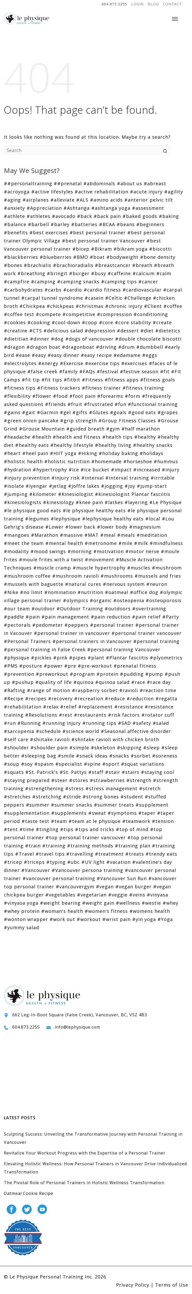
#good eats (142, 412)
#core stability (133, 322)
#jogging (112, 486)
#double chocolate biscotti (148, 339)
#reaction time (158, 690)
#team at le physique (95, 821)
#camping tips (119, 281)
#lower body (112, 527)
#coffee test (19, 314)
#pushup (23, 682)
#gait (28, 412)
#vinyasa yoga (21, 903)
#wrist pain (116, 919)
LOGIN (137, 4)
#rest (65, 715)
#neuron (156, 584)
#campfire (16, 281)
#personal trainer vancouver (146, 633)
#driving (106, 347)
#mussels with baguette (33, 584)
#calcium (143, 273)
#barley (60, 224)
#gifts (79, 412)
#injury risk (65, 478)
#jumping (16, 494)
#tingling (47, 829)
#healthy (145, 437)
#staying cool (157, 772)
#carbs (53, 290)
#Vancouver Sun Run (122, 878)
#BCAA (107, 224)
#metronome (101, 543)
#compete (48, 314)
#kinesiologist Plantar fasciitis (132, 494)
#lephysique (66, 519)
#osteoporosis (164, 600)
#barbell (38, 224)
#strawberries (107, 780)
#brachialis (37, 265)
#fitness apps (122, 380)
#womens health (149, 911)
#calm (163, 273)
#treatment (109, 854)
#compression (114, 314)
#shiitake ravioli (50, 739)
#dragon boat (43, 347)
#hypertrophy (50, 470)
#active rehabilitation (101, 192)
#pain (33, 617)
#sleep (151, 747)
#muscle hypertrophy (99, 568)
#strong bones (101, 797)
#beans (126, 224)
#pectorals (17, 625)
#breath (142, 265)
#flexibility (17, 396)
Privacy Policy (132, 1285)
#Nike (11, 592)
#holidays (151, 453)
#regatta (166, 698)
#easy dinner (63, 355)
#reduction (140, 698)
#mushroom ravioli (75, 576)
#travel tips (50, 854)
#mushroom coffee (27, 576)
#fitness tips (20, 388)
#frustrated (98, 404)
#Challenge (137, 298)
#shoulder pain (49, 747)
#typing (56, 862)
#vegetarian (92, 895)
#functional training (153, 404)
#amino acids (106, 200)
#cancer (148, 281)
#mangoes (16, 535)
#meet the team (24, 543)
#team (59, 821)
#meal (108, 535)
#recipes (36, 698)
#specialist (68, 764)
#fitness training (143, 388)
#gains (12, 412)
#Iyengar (36, 486)
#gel (65, 412)
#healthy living (113, 445)
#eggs (149, 355)
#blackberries (21, 257)
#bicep (80, 249)
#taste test (35, 821)
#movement (99, 559)
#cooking (38, 322)
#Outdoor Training (80, 608)
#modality (16, 551)
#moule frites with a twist (51, 559)
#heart (12, 453)
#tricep (13, 862)
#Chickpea (32, 306)
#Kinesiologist (75, 494)
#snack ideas (92, 756)
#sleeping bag (38, 756)
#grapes (167, 412)
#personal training (156, 641)
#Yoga (165, 919)
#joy (130, 486)
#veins (137, 895)
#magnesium (145, 527)
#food (60, 396)
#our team (17, 608)
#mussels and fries (157, 576)
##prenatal (68, 183)
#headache (17, 437)
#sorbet (141, 756)
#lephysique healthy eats (113, 519)
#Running (29, 723)
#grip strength (78, 420)
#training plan (132, 846)
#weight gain (98, 903)
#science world (80, 731)
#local (152, 519)
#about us (129, 183)
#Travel (24, 854)
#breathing (31, 273)
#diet (147, 331)
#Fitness (92, 380)
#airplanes (35, 200)
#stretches (17, 797)
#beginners (150, 224)
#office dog (144, 592)
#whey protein (22, 911)
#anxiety (14, 208)
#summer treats (114, 805)
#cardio (72, 290)
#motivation (108, 551)
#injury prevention (27, 478)
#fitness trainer (101, 388)
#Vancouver (35, 870)
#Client (153, 306)
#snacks (119, 756)
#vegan (105, 886)
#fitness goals (157, 380)
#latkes (114, 502)
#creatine (16, 331)
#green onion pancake (31, 420)
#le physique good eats (32, 510)
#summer (37, 805)
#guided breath (85, 429)
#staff (96, 772)
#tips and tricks (94, 829)
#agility (173, 192)
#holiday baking (118, 453)
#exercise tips (102, 363)
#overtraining (149, 608)
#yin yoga (144, 919)
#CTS (35, 331)
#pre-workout (95, 666)
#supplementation (27, 813)
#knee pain (89, 502)
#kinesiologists (22, 502)
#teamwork (136, 821)
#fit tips (51, 380)
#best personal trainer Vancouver (103, 241)
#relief (68, 707)
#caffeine (119, 273)
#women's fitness (106, 911)
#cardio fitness (102, 290)
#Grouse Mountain (42, 429)
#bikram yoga (131, 249)
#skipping (129, 747)
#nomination (60, 592)
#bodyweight (122, 257)
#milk (141, 543)
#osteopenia (128, 600)
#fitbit (72, 380)
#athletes (38, 216)
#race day (159, 682)
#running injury (61, 723)
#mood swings (48, 551)
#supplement (151, 805)
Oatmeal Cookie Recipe (28, 1193)
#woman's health (62, 911)
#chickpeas (60, 306)
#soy (27, 764)
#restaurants (90, 715)
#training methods (90, 846)
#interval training (127, 478)
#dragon (14, 347)
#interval (92, 478)
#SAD (124, 723)
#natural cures (83, 584)
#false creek (42, 371)
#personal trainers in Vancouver (92, 641)
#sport (110, 764)
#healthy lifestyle (71, 445)
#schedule (48, 731)
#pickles (41, 658)
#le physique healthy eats (94, 510)
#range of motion (48, 690)
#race (138, 682)
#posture (30, 666)
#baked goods (139, 216)
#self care (16, 739)
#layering (136, 502)
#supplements (69, 813)
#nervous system (124, 584)
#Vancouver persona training (87, 870)
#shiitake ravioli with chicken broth (115, 739)
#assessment (148, 208)
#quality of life (53, 682)
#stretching (46, 797)
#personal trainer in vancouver (72, 633)
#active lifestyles (52, 192)
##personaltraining (28, 183)
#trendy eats (161, 854)
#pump (154, 674)
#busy (98, 273)
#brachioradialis (73, 265)
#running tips (99, 723)
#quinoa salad (112, 682)
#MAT (91, 535)
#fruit (74, 404)
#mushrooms (116, 576)
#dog (57, 339)
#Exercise (71, 363)
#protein (107, 674)
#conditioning (150, 314)
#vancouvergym (75, 886)
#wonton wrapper (26, 919)
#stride (72, 797)
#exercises (134, 363)
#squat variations (142, 764)
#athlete (14, 216)
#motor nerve (142, 551)
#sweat (97, 813)
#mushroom (167, 568)
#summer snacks (71, 805)
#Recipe (14, 698)
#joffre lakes (83, 486)
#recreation (88, 698)
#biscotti (160, 249)
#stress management (111, 788)
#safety (141, 723)
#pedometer (47, 625)
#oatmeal (116, 592)
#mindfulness (166, 543)
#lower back (80, 527)
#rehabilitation (22, 707)
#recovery (60, 698)
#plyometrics (166, 658)
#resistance (128, 707)
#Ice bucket (95, 470)
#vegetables (60, 895)
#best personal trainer (98, 232)
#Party (170, 617)
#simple (79, 747)
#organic (101, 600)
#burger (79, 273)
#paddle (14, 617)
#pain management (65, 617)
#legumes (37, 519)
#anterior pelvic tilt (148, 200)
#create (162, 322)
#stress (74, 788)
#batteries (84, 224)
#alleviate (62, 200)
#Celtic (113, 298)
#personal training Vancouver (123, 649)
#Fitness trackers (58, 388)
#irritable (163, 478)
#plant (96, 658)
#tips (66, 829)
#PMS (11, 666)
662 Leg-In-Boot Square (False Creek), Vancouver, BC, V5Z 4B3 (79, 1015)
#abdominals (99, 183)
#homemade (106, 461)
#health (41, 437)
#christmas (90, 306)
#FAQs (87, 371)
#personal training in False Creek (45, 649)
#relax (51, 707)
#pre (70, 666)
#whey (170, 903)
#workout (89, 919)
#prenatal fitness (135, 666)
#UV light (93, 862)
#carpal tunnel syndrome (52, 298)
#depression (100, 331)
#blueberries (56, 257)
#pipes (77, 658)
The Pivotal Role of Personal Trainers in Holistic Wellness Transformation (84, 1182)
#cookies (15, 322)
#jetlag (57, 486)
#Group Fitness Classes (127, 420)
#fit (165, 371)
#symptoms (122, 813)
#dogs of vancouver (89, 339)
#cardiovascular (142, 290)
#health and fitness (77, 437)
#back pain (107, 216)
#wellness (128, 903)
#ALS (82, 200)
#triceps (34, 862)
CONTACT (172, 4)
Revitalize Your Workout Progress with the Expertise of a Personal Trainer (84, 1153)
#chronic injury (123, 306)
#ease (23, 355)
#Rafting (14, 690)
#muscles (138, 568)
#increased (146, 470)
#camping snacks (78, 281)
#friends (55, 404)
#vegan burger (133, 886)
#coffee (172, 306)
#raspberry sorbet (95, 690)
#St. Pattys (73, 772)
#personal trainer (112, 625)
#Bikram (101, 249)
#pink (60, 658)
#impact (121, 470)
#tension (163, 821)
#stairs (130, 772)
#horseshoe (137, 461)
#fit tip (31, 380)
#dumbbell (149, 347)
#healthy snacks (153, 445)
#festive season (139, 371)
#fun (120, 404)
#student (131, 797)
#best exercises (48, 232)
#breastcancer (113, 265)
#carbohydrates (23, 290)
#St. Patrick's (41, 772)
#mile (125, 543)
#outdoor (43, 608)
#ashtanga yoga (110, 208)
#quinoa (83, 682)
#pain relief (146, 617)
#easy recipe (96, 355)
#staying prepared (27, 780)
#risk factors (124, 715)
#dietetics (167, 331)
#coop (89, 322)
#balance (15, 224)
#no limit (31, 592)
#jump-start (152, 486)
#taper (146, 813)
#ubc (73, 862)
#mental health (64, 543)
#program (82, 674)
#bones (13, 265)
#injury (170, 470)
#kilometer (43, 494)
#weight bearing (60, 903)
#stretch (150, 788)
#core (106, 322)
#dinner (39, 339)
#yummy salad (21, 927)
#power (53, 666)
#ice (74, 470)
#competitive (78, 314)
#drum (126, 347)
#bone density (157, 257)
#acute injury (146, 192)
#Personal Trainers (27, 641)
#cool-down (66, 322)
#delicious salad (63, 331)
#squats (14, 772)
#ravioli (128, 690)
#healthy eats (32, 445)
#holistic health (23, 461)
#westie (151, 903)
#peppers (76, 625)
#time (26, 829)
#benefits (16, 232)
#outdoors (118, 608)
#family (68, 371)
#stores (78, 780)
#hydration (17, 470)
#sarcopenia (19, 731)
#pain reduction (110, 617)
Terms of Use (171, 1285)
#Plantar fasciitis (127, 658)
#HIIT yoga (63, 453)
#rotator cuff (157, 715)
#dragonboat (78, 347)
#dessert (128, 331)
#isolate (14, 486)
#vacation (118, 862)
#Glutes (98, 412)
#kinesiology (58, 502)
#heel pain (35, 453)
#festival (107, 371)
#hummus (166, 461)
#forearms (110, 396)
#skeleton (103, 747)
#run (10, 723)
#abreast (155, 183)
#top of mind (132, 829)
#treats (134, 854)
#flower (41, 396)
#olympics (75, 600)
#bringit (57, 273)
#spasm (44, 764)
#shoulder (16, 747)
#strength (138, 780)
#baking (169, 216)
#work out (62, 919)
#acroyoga (17, 192)
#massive (71, 535)
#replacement (95, 707)
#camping (43, 281)
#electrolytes (20, 363)
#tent (11, 829)
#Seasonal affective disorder (136, 731)
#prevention (19, 674)
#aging (12, 200)
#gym (113, 429)
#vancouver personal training (58, 878)
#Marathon (44, 535)
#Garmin (47, 412)
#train (33, 846)
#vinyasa (157, 895)
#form (132, 396)
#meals (126, 535)
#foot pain (82, 396)
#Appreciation (44, 208)
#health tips (117, 437)
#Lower (54, 527)
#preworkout (52, 674)
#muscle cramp (52, 568)
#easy (39, 355)
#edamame (127, 355)
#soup (11, 764)
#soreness (164, 756)
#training (53, 846)
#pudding (132, 674)
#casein (94, 298)
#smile (66, 756)
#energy (48, 363)
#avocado (63, 216)
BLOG (153, 4)
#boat (97, 257)
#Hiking (87, 453)
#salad (161, 723)
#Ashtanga (76, 208)
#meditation (152, 535)
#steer (59, 780)
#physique (16, 658)
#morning (79, 551)
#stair (112, 772)
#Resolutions (41, 715)
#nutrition (90, 592)
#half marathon (140, 429)
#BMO (80, 257)
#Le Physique (165, 502)
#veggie (118, 895)
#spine (92, 764)
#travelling (79, 854)
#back (84, 216)
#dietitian (16, 339)
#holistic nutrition (67, 461)
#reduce (115, 698)
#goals (118, 412)
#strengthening (44, 788)
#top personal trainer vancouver (86, 837)
